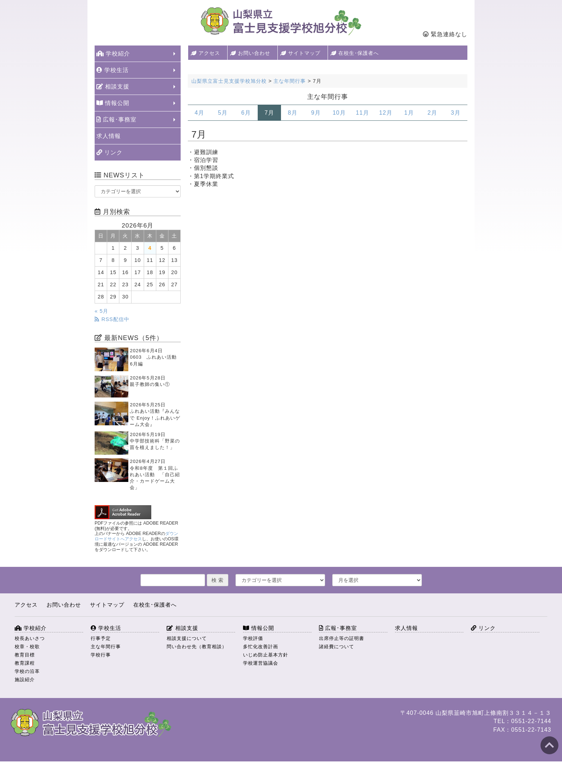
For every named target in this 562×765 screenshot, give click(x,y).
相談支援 (112, 86)
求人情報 (108, 136)
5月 (223, 113)
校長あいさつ (30, 638)
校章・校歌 (27, 646)
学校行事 (101, 655)
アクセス (205, 53)
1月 (409, 113)
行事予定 (101, 638)
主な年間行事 (106, 646)
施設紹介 (25, 679)
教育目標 (25, 655)
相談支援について (187, 638)
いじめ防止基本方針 (265, 655)
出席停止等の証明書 (341, 638)
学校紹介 (113, 54)
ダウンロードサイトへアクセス (136, 536)
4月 (199, 113)
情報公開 (112, 103)
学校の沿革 (27, 671)
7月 (269, 113)
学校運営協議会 (260, 663)
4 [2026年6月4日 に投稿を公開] (150, 248)
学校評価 (253, 638)
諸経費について (336, 646)
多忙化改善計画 (260, 646)
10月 (339, 113)
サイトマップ (300, 53)
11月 (362, 113)
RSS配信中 (112, 319)
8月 (292, 113)
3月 (456, 113)
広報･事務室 (116, 119)
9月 (316, 113)
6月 (246, 113)
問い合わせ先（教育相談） (197, 646)
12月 (385, 113)
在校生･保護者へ (354, 53)
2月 (432, 113)
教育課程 (25, 663)
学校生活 (112, 70)
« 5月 (101, 311)
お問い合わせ (250, 53)
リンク (109, 152)
